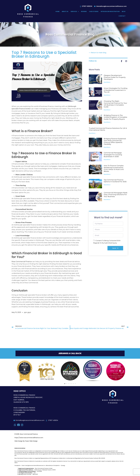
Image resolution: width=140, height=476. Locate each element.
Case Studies (93, 11)
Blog (123, 11)
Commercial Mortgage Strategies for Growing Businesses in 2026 (113, 154)
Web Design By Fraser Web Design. (26, 441)
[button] (16, 371)
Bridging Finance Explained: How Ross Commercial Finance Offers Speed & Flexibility (115, 141)
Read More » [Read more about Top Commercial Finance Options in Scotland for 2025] (107, 185)
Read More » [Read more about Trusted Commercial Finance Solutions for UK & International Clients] (92, 133)
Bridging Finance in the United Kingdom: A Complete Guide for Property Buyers (115, 117)
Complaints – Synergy (59, 465)
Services (75, 11)
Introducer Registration (110, 11)
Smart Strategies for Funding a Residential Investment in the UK (115, 90)
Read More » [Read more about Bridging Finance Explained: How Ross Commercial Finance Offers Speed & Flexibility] (107, 147)
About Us (65, 11)
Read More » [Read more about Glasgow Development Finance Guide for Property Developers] (107, 82)
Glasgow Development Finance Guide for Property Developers (115, 77)
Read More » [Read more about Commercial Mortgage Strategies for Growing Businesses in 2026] (107, 159)
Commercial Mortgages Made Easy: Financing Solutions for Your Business (115, 194)
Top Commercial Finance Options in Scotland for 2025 (115, 181)
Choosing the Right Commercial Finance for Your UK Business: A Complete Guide (115, 104)
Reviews (84, 11)
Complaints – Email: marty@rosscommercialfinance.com (29, 465)
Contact (122, 16)
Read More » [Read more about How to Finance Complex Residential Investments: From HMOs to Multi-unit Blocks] (107, 174)
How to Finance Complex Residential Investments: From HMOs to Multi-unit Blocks (114, 168)
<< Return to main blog (97, 52)
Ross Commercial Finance (22, 261)
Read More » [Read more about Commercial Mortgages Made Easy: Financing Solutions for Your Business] (107, 199)
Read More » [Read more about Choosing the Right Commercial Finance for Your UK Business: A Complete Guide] (107, 110)
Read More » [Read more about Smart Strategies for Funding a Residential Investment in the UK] (107, 95)
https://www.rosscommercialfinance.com (29, 438)
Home (57, 11)
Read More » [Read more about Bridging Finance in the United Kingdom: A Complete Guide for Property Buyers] (107, 122)
